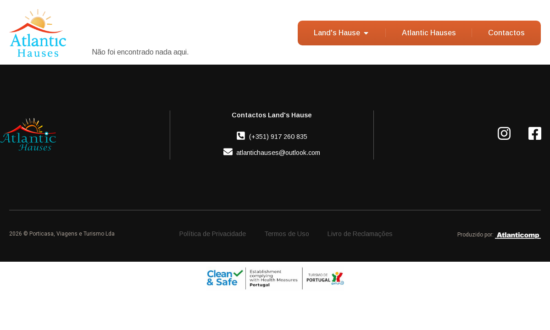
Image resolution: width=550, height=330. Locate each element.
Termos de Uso (286, 233)
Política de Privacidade (212, 233)
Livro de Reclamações (360, 233)
